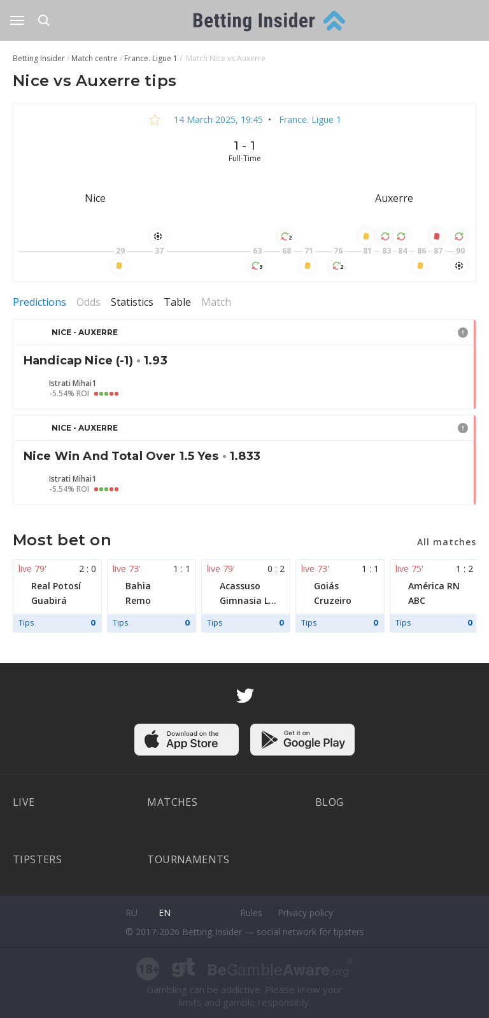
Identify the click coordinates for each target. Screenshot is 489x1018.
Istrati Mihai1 (72, 383)
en (165, 913)
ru (131, 913)
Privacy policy (305, 913)
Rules (251, 913)
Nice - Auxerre (85, 332)
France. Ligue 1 (308, 119)
